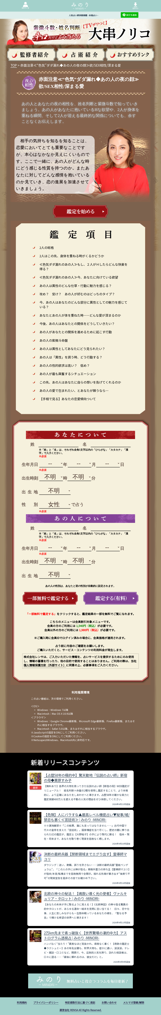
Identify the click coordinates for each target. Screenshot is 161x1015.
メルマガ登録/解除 (133, 1002)
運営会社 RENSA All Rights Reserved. (80, 1010)
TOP (14, 65)
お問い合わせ (109, 1002)
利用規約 (22, 1002)
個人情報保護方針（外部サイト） (45, 665)
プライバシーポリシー (45, 1002)
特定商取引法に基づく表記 (80, 1002)
